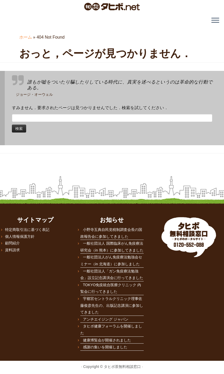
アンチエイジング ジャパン (105, 319)
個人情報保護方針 (20, 236)
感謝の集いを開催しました (105, 347)
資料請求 (12, 250)
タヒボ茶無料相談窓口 (122, 366)
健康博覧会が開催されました (107, 340)
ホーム (25, 37)
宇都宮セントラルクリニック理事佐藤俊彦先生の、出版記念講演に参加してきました (111, 305)
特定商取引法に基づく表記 (27, 229)
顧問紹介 (12, 243)
